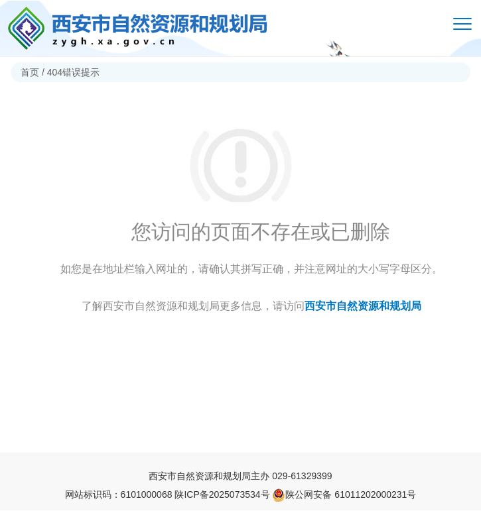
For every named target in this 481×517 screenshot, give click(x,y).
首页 (30, 72)
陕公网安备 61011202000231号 (344, 494)
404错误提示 (73, 72)
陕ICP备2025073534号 (221, 494)
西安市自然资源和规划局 (363, 306)
